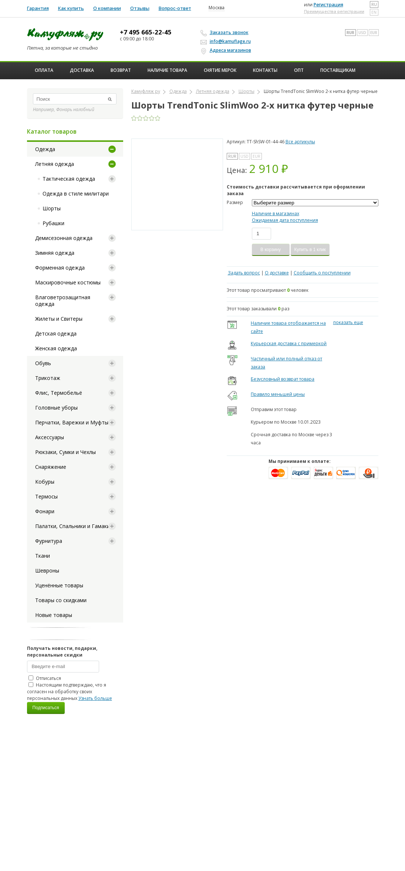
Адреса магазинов (227, 50)
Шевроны (47, 570)
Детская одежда (56, 333)
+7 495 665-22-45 (146, 32)
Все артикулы (300, 142)
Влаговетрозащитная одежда (62, 300)
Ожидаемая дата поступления (285, 220)
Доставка (82, 70)
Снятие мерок (220, 70)
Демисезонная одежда (63, 237)
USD (362, 32)
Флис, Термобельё (58, 392)
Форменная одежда (60, 267)
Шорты (52, 208)
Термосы (46, 496)
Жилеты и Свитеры (58, 318)
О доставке (277, 273)
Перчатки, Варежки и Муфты (71, 422)
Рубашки (53, 223)
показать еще (348, 322)
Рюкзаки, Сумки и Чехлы (65, 451)
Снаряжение (50, 466)
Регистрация (328, 4)
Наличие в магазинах (275, 213)
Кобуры (44, 481)
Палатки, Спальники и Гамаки (72, 526)
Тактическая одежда (69, 178)
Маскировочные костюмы (68, 282)
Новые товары (53, 614)
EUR (373, 32)
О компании (107, 8)
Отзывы (139, 8)
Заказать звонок (226, 32)
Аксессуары (49, 437)
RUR (350, 32)
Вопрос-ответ (175, 8)
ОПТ (299, 70)
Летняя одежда (54, 163)
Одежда (45, 149)
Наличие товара (167, 70)
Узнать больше (95, 698)
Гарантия (38, 8)
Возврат (121, 70)
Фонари (44, 511)
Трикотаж (47, 377)
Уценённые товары (59, 585)
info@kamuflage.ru (227, 41)
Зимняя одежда (54, 252)
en (374, 12)
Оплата (44, 70)
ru (374, 4)
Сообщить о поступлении (322, 273)
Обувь (43, 363)
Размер (235, 202)
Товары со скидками (61, 600)
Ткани (42, 555)
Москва (217, 8)
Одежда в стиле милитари (76, 193)
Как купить (71, 8)
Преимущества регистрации (334, 11)
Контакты (265, 70)
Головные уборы (56, 407)
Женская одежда (56, 348)
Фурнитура (48, 540)
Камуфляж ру (145, 91)
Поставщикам (337, 70)
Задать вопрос (244, 273)
